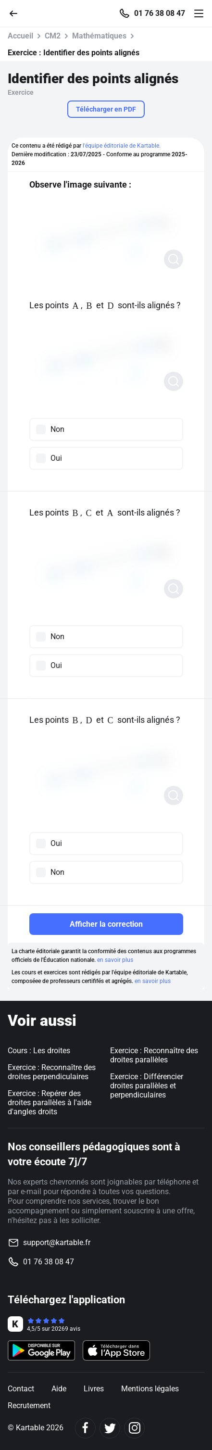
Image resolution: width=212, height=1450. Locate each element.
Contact (21, 1388)
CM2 (53, 35)
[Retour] (17, 12)
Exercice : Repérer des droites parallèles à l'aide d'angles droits (49, 1102)
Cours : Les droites (39, 1050)
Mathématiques (99, 35)
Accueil (20, 35)
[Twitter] (110, 1428)
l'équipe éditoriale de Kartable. (122, 145)
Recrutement (29, 1405)
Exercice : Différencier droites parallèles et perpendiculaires (146, 1085)
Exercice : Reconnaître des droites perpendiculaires (52, 1072)
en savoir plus (115, 960)
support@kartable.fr (56, 1242)
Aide (58, 1388)
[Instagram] (134, 1428)
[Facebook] (85, 1428)
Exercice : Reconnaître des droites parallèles (154, 1055)
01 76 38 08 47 (159, 13)
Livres (94, 1388)
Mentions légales (150, 1388)
